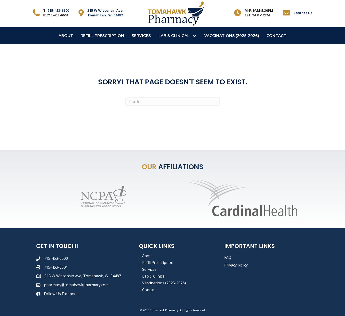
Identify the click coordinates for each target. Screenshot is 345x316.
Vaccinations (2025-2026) (164, 283)
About (147, 255)
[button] (194, 35)
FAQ (227, 257)
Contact (149, 289)
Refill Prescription (157, 262)
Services (149, 269)
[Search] (172, 101)
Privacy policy (236, 265)
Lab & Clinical (153, 276)
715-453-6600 (58, 10)
